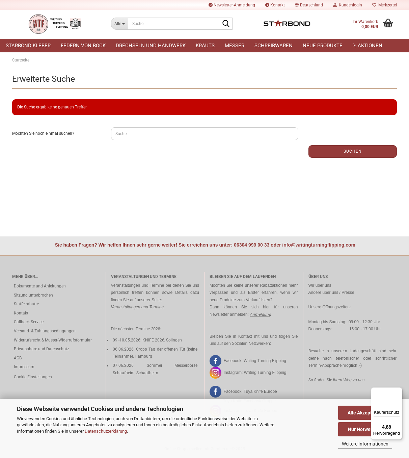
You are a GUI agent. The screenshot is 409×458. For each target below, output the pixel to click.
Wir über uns (319, 285)
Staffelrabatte (26, 304)
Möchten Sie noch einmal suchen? (43, 133)
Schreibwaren (273, 46)
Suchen (353, 151)
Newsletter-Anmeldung (232, 5)
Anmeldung (260, 314)
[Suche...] (119, 24)
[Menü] (398, 391)
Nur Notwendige (365, 429)
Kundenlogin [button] (347, 5)
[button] (309, 5)
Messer (234, 46)
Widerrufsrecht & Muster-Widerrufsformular (53, 340)
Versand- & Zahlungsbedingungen (45, 331)
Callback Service (29, 322)
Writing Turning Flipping (265, 360)
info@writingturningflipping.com (318, 245)
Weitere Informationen (365, 444)
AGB (18, 358)
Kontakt (275, 5)
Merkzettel (384, 5)
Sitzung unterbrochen (33, 295)
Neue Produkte (323, 46)
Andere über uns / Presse (331, 292)
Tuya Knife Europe (260, 391)
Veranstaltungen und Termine (137, 307)
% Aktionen (367, 46)
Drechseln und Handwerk (151, 46)
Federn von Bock (83, 46)
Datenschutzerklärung (106, 431)
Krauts (205, 46)
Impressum (24, 366)
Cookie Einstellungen (33, 377)
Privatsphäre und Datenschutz (41, 349)
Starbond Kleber (28, 46)
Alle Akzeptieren (365, 412)
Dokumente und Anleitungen (40, 286)
